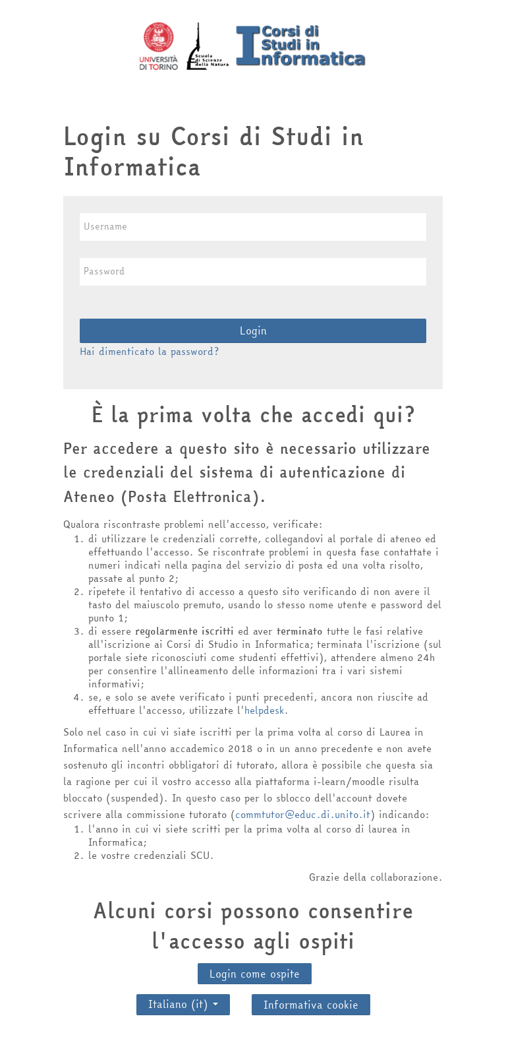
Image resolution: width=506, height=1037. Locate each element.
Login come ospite (255, 974)
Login (253, 330)
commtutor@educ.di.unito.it (302, 814)
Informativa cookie (311, 1005)
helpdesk (264, 710)
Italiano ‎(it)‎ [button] (183, 1000)
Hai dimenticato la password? (149, 351)
